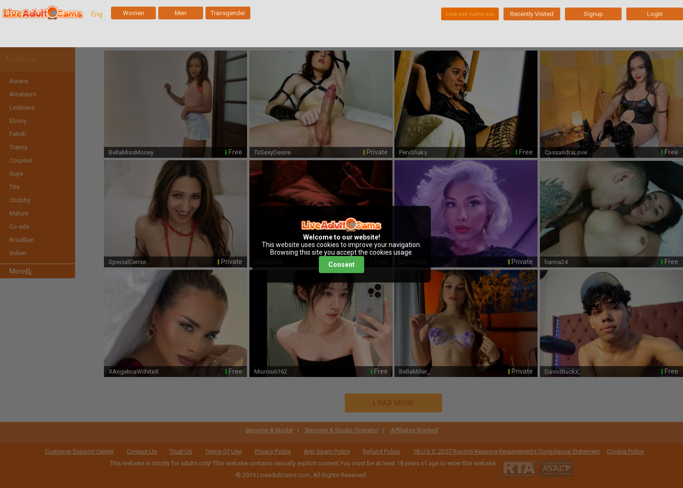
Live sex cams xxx (470, 13)
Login (655, 13)
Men (181, 13)
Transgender (228, 13)
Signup (593, 13)
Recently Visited (532, 13)
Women (133, 13)
